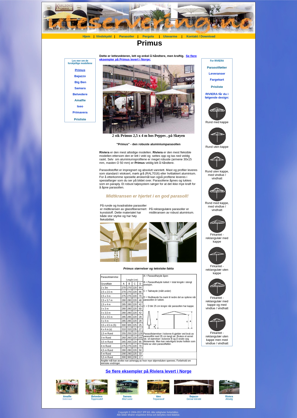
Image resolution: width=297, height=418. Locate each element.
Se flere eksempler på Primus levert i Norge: (148, 57)
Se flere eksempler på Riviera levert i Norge (148, 371)
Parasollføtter (217, 67)
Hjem (87, 36)
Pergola (148, 36)
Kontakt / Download (201, 36)
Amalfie (80, 100)
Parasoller (126, 36)
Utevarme (169, 36)
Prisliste (80, 119)
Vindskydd (104, 36)
